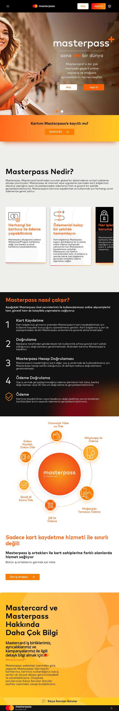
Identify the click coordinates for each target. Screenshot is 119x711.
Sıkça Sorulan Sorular (62, 701)
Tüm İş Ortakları (22, 577)
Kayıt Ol (99, 6)
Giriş (83, 6)
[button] (57, 111)
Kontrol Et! (59, 132)
